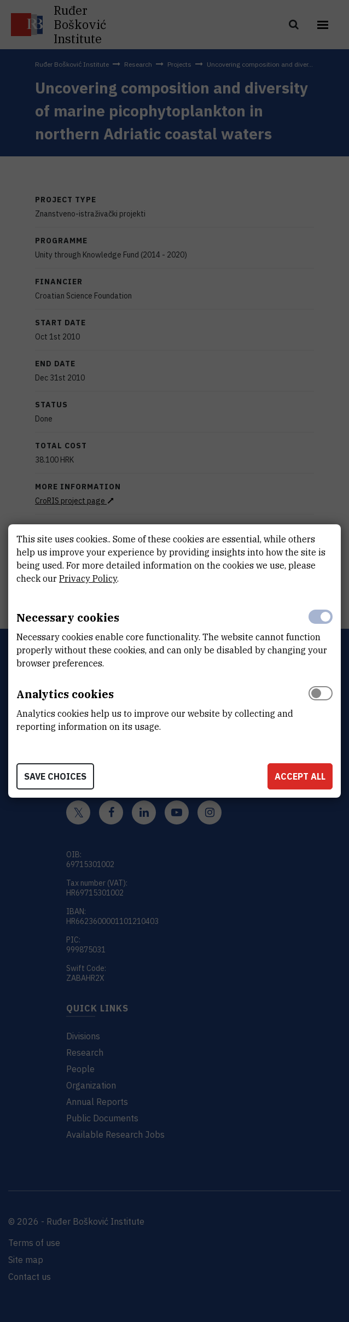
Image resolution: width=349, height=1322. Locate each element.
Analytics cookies (65, 694)
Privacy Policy (88, 578)
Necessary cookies (67, 617)
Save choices (55, 776)
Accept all (300, 776)
